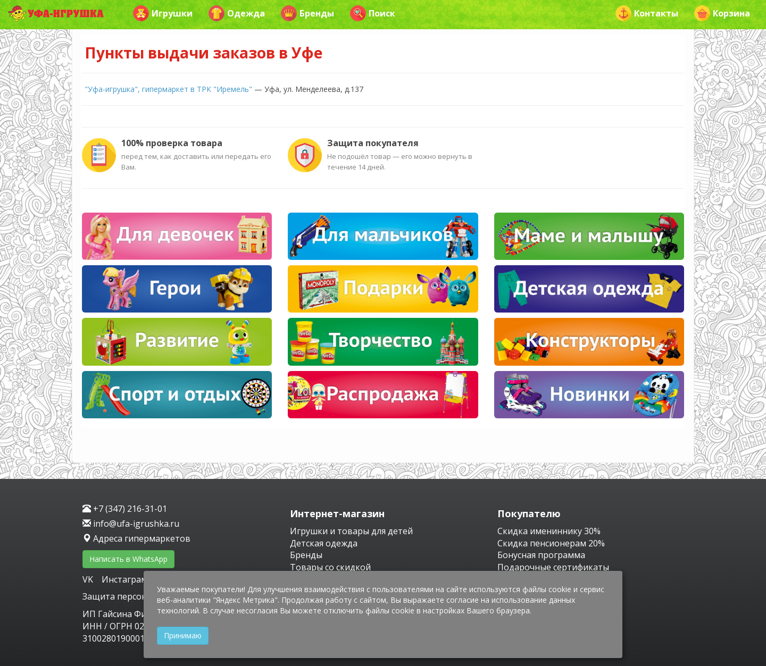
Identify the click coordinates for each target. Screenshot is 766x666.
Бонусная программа (541, 555)
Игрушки (163, 13)
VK (88, 579)
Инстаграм (124, 579)
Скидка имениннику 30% (549, 531)
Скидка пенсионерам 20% (551, 543)
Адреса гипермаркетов (136, 538)
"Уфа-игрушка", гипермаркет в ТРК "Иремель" (168, 89)
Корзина (722, 13)
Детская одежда (323, 543)
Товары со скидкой (330, 567)
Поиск (372, 13)
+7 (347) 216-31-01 (124, 509)
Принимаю (183, 635)
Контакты (646, 13)
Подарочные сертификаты (553, 567)
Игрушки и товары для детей (351, 531)
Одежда (237, 13)
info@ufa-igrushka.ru (130, 523)
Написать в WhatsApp (128, 559)
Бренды (307, 13)
